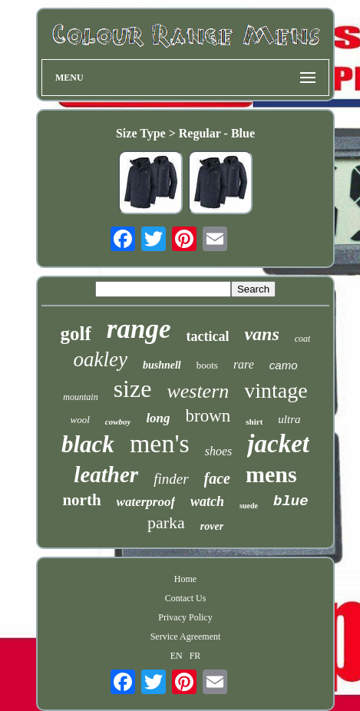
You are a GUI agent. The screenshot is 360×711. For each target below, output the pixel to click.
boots (207, 365)
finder (171, 479)
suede (248, 505)
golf (76, 333)
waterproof (146, 501)
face (217, 478)
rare (243, 364)
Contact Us (185, 598)
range (139, 329)
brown (208, 415)
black (87, 444)
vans (261, 334)
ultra (289, 419)
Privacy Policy (185, 617)
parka (166, 522)
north (81, 500)
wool (79, 419)
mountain (80, 397)
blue (291, 501)
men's (160, 443)
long (158, 418)
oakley (100, 359)
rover (211, 526)
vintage (275, 390)
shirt (254, 421)
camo (283, 365)
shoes (219, 451)
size (133, 388)
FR (195, 655)
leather (106, 474)
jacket (278, 444)
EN (176, 655)
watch (207, 501)
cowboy (118, 421)
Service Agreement (185, 636)
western (198, 391)
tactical (207, 336)
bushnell (162, 365)
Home (185, 579)
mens (271, 474)
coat (303, 338)
